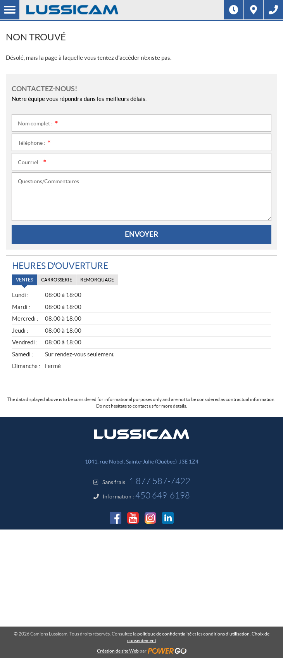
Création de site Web (118, 650)
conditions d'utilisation (226, 633)
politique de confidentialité (164, 633)
